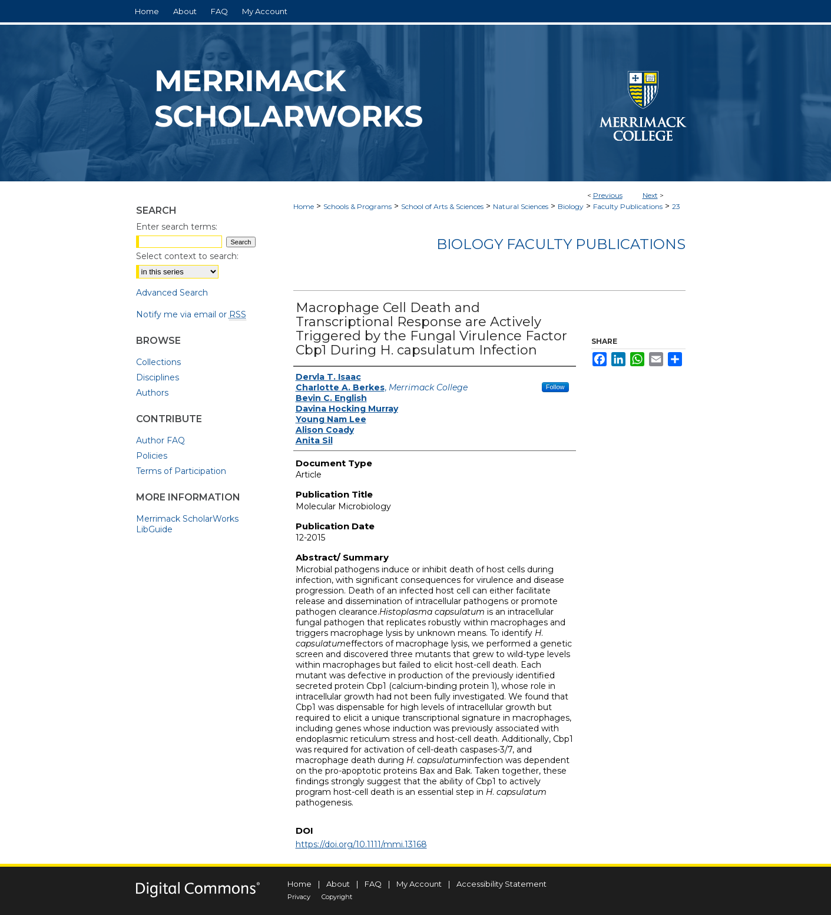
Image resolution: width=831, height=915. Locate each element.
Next (650, 195)
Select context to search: (187, 256)
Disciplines (157, 377)
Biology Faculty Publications (561, 244)
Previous (608, 195)
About (338, 884)
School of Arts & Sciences (442, 206)
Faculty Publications (628, 206)
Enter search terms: (176, 226)
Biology (571, 206)
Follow (555, 386)
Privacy (298, 897)
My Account (419, 884)
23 (676, 206)
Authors (152, 392)
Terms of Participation (181, 471)
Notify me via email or (191, 314)
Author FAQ (160, 440)
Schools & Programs (357, 206)
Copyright (337, 897)
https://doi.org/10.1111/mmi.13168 (361, 844)
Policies (151, 455)
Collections (158, 362)
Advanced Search (172, 292)
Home (303, 206)
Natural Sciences (520, 206)
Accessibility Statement (501, 884)
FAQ (373, 884)
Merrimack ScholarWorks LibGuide (187, 524)
